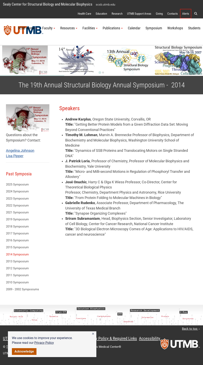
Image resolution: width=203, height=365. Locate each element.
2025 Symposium (17, 184)
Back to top (191, 329)
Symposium (154, 28)
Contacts (172, 13)
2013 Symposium (17, 261)
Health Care (84, 13)
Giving (159, 13)
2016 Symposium (17, 240)
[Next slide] (197, 60)
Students (194, 28)
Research (117, 13)
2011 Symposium (17, 275)
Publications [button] (113, 28)
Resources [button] (68, 28)
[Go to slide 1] (100, 72)
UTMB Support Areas (139, 13)
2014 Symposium (17, 254)
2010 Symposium (17, 282)
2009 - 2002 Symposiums (22, 289)
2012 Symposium (17, 268)
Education (101, 13)
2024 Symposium (17, 191)
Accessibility (149, 338)
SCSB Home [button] (27, 28)
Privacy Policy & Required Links (111, 338)
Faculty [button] (48, 28)
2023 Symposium (17, 198)
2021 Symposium (17, 212)
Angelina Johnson (20, 151)
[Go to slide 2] (103, 73)
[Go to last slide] (6, 60)
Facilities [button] (90, 28)
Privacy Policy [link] (44, 343)
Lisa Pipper (14, 156)
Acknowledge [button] (24, 351)
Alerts (185, 13)
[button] (93, 333)
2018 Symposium (17, 226)
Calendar (134, 28)
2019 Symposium (17, 219)
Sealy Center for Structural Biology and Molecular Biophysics (47, 4)
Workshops (175, 28)
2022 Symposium (17, 205)
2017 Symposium (17, 233)
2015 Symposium (17, 247)
